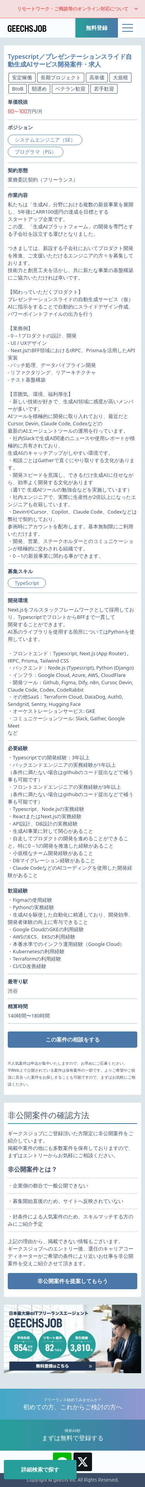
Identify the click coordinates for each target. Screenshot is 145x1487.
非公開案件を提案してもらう (73, 1281)
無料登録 (96, 27)
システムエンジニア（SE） (45, 139)
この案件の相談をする (73, 1039)
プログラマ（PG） (35, 151)
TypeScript (27, 582)
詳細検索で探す (40, 1469)
